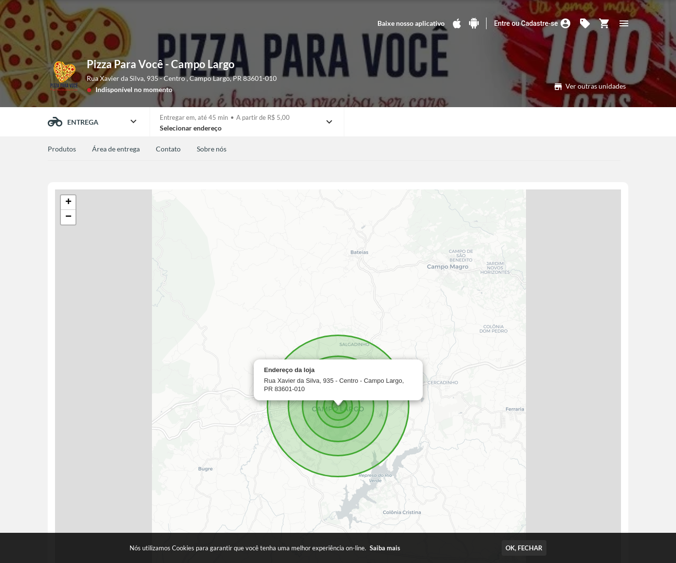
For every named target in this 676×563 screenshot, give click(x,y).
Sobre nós (211, 149)
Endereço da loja (289, 370)
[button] (68, 202)
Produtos (62, 149)
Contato (168, 149)
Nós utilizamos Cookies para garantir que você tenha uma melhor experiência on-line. (265, 548)
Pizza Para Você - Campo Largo (161, 64)
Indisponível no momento (133, 89)
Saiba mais (385, 548)
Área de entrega (116, 149)
